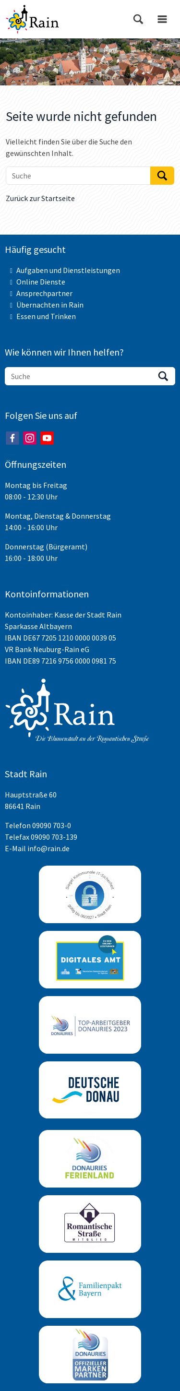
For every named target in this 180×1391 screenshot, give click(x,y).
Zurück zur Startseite (40, 198)
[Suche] (78, 175)
